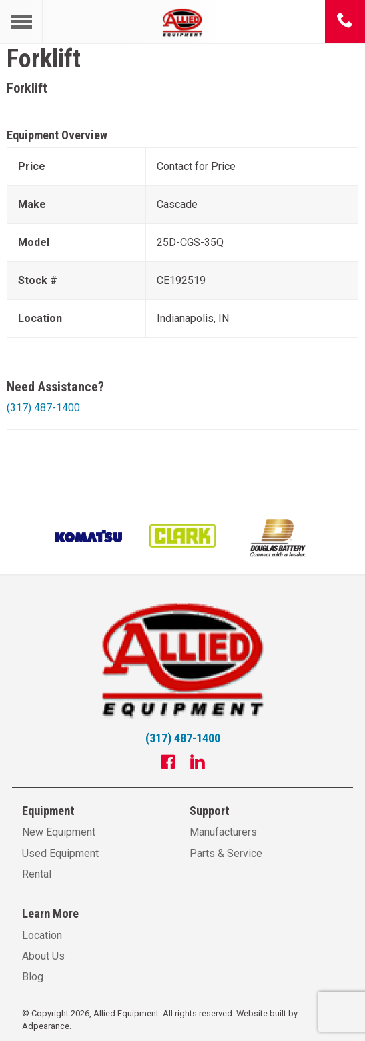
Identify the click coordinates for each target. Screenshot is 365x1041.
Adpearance (45, 1026)
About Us (43, 956)
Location (42, 935)
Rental (36, 874)
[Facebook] (168, 763)
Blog (32, 976)
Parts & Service (226, 853)
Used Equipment (60, 853)
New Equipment (58, 832)
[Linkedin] (198, 763)
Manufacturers (223, 832)
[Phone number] (345, 21)
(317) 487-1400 (43, 407)
